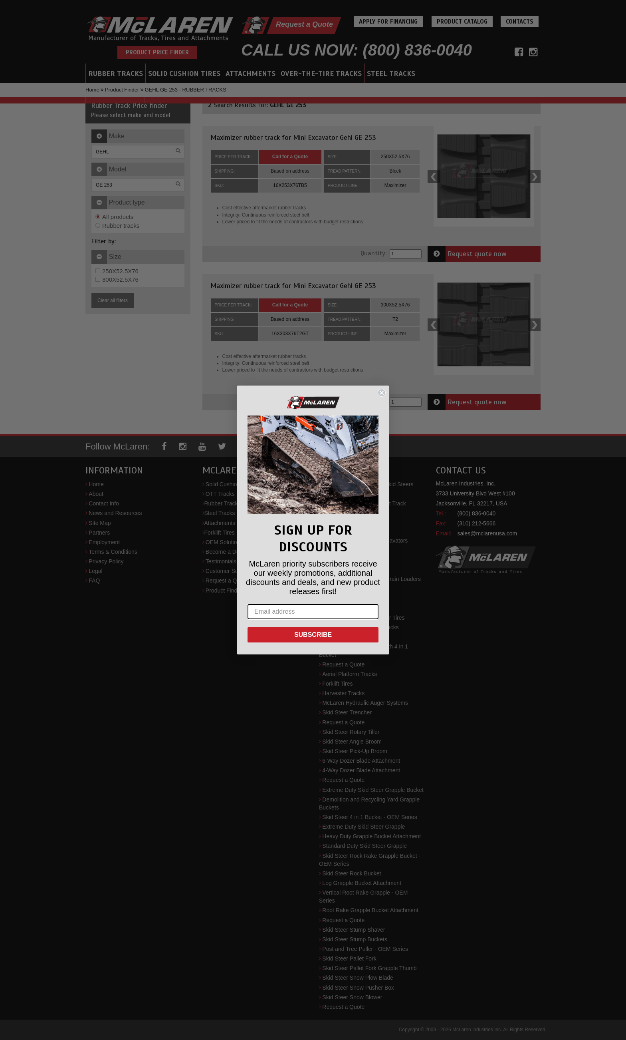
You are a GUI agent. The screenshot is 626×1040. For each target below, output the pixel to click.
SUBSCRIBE (313, 634)
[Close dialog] (382, 393)
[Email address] (313, 611)
